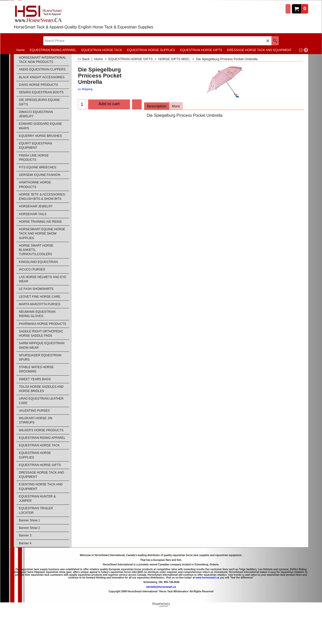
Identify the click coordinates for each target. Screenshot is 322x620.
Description (156, 106)
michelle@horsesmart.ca (161, 587)
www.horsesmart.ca (207, 577)
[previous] (301, 50)
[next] (306, 50)
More (176, 106)
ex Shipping (85, 89)
